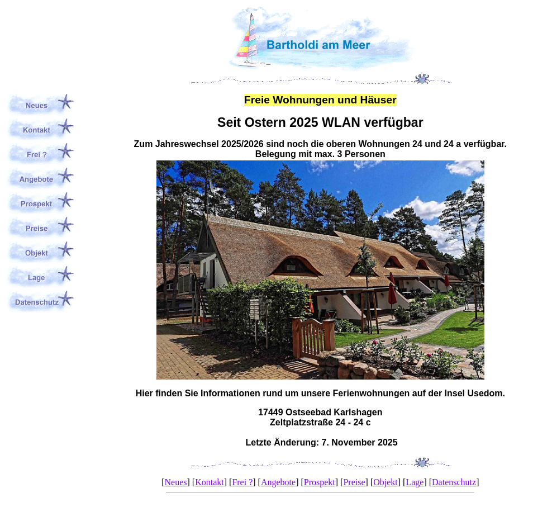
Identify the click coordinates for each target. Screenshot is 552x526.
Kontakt (209, 482)
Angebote (278, 482)
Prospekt (319, 482)
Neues (176, 482)
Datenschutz (454, 482)
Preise (354, 482)
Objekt (385, 482)
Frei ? (242, 482)
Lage (414, 482)
